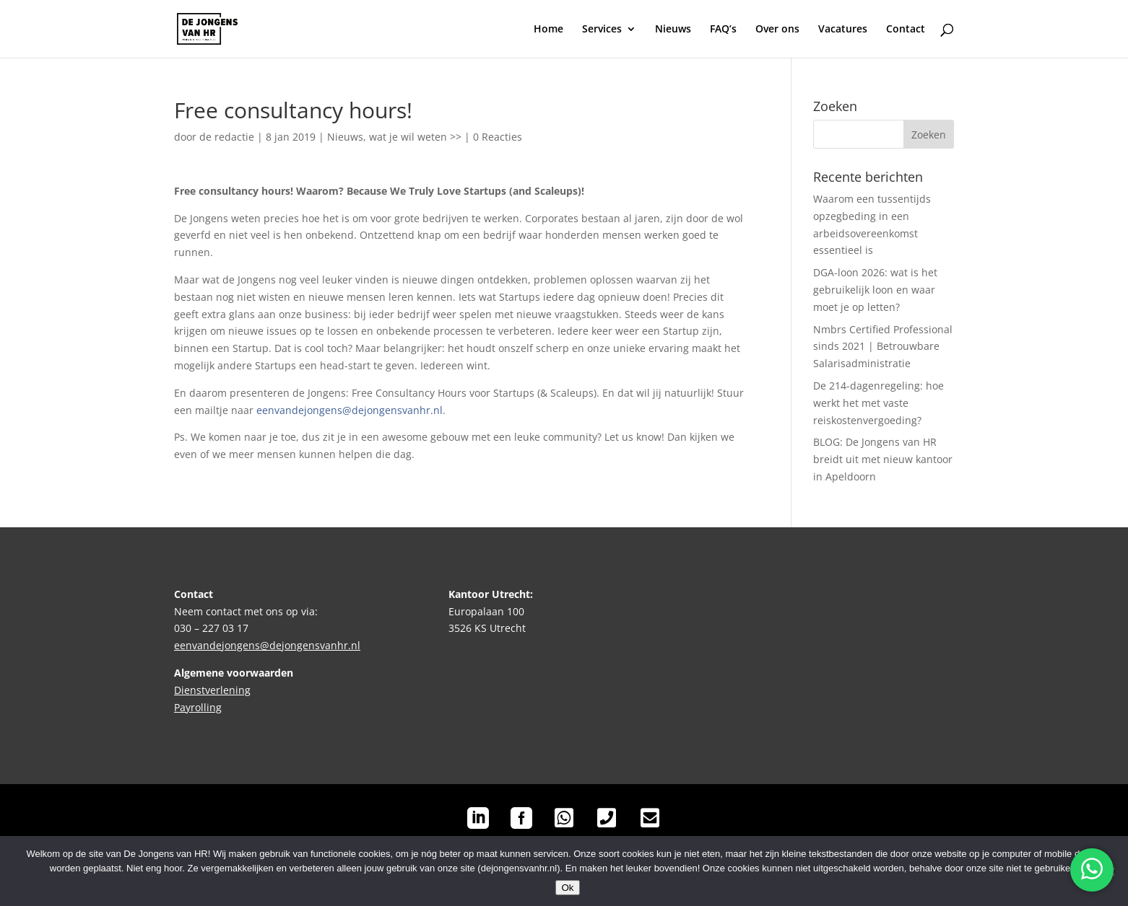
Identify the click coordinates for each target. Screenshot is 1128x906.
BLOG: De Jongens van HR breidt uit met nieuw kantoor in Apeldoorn (883, 459)
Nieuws (673, 29)
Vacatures (842, 29)
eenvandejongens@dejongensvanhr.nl (349, 410)
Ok (567, 887)
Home (548, 29)
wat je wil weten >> (415, 137)
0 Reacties (497, 137)
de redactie (226, 137)
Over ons (777, 29)
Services (602, 29)
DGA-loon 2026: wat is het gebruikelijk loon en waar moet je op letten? (875, 289)
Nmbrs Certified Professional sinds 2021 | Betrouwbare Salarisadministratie (883, 346)
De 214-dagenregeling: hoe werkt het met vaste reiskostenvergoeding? (878, 403)
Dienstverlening (212, 690)
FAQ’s (723, 29)
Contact (905, 29)
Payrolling (198, 707)
